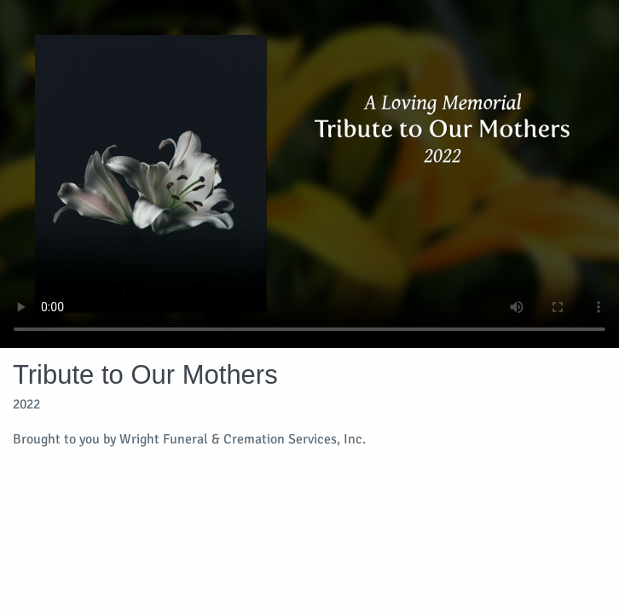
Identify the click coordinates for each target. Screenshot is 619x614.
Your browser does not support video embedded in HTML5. (309, 174)
